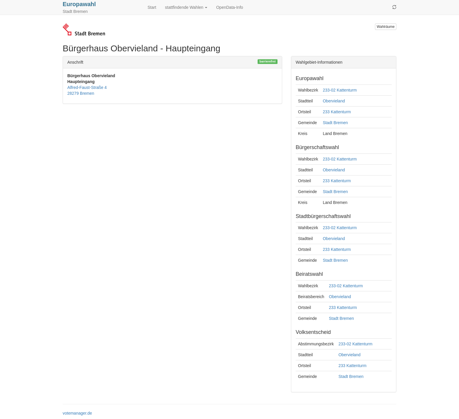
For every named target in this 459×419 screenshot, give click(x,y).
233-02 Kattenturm (340, 90)
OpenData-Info (229, 7)
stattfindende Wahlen (186, 7)
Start (152, 7)
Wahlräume (386, 27)
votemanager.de (77, 413)
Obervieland (334, 101)
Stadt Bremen (335, 122)
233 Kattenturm (337, 111)
